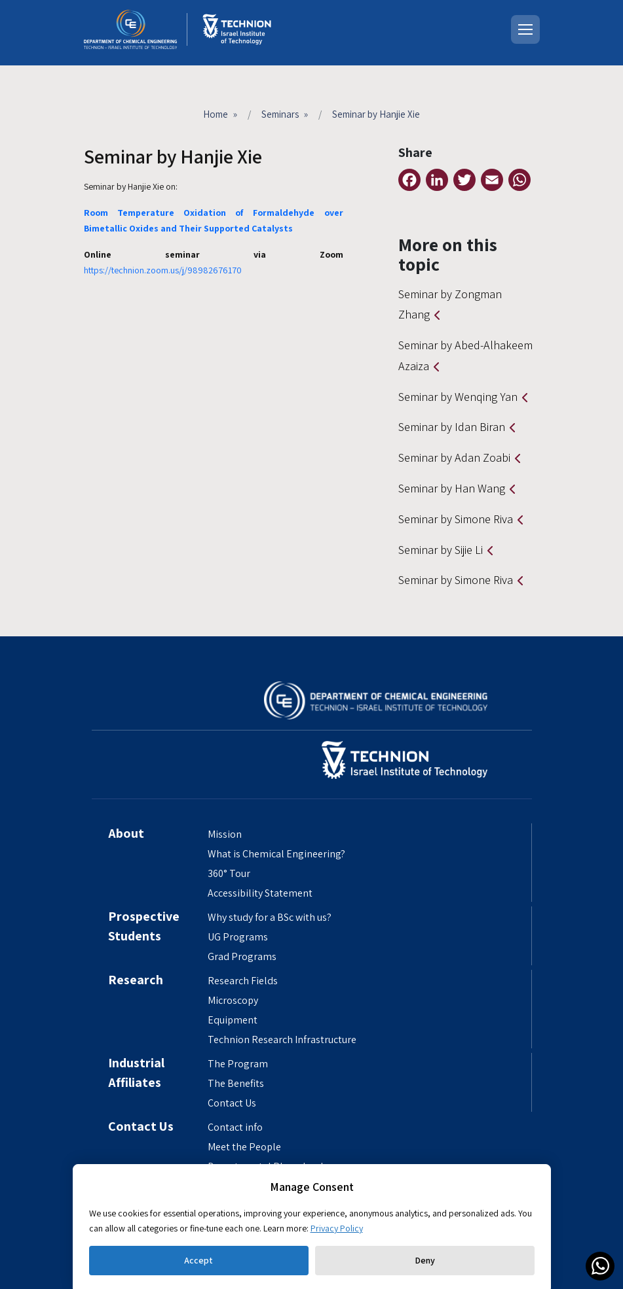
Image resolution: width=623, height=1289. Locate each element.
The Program (238, 1064)
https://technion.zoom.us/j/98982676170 (163, 270)
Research (135, 979)
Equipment (232, 1020)
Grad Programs (242, 956)
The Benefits (236, 1083)
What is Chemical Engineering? (276, 854)
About (126, 833)
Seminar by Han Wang (451, 488)
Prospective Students (143, 926)
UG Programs (238, 937)
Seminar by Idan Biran (451, 426)
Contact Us (232, 1103)
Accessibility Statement (260, 893)
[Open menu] (525, 29)
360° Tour (229, 873)
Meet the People (244, 1147)
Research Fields (243, 981)
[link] (600, 1266)
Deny (425, 1260)
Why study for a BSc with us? (269, 917)
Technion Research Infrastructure (282, 1039)
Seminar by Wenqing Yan (458, 396)
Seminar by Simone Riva (455, 518)
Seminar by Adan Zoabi (454, 457)
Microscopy (233, 1000)
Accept (198, 1260)
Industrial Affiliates (136, 1072)
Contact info (235, 1127)
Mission (225, 834)
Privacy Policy (337, 1228)
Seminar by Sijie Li (440, 549)
